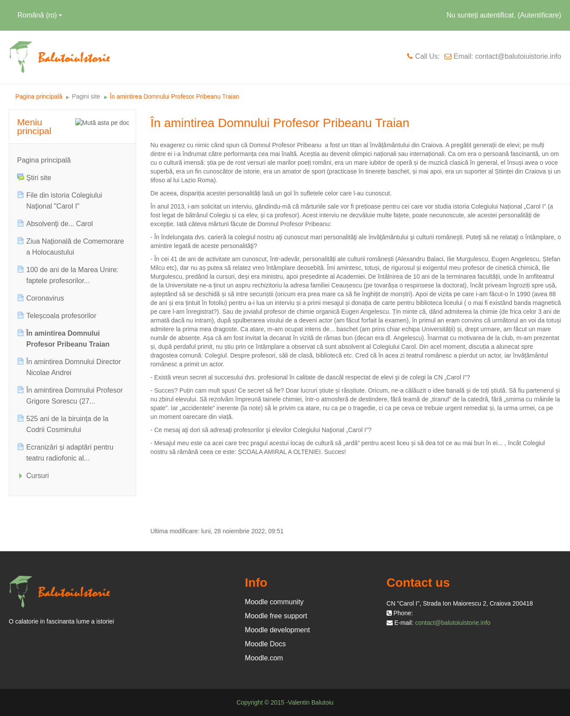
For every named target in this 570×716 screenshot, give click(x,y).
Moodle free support (276, 616)
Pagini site (86, 96)
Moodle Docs (265, 644)
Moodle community (274, 602)
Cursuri (37, 475)
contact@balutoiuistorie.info (452, 622)
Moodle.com (264, 658)
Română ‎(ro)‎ (40, 15)
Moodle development (277, 630)
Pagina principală (44, 160)
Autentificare (539, 15)
